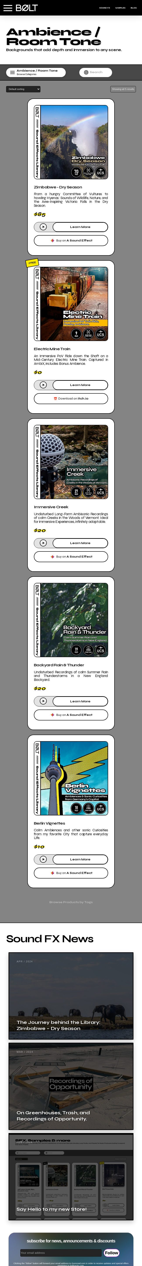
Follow (111, 1252)
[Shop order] (23, 89)
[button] (7, 8)
